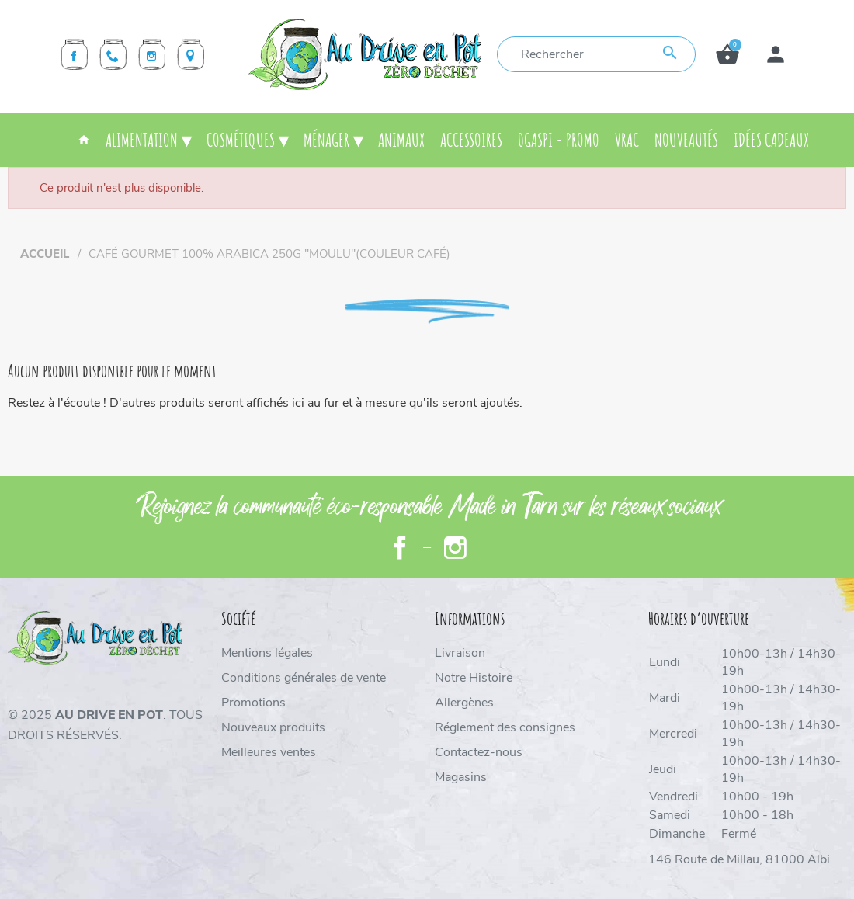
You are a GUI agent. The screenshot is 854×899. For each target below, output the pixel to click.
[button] (727, 54)
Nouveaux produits (273, 727)
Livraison (460, 652)
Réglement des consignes (505, 727)
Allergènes (464, 702)
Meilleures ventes (268, 752)
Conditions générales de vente (303, 677)
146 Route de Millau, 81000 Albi (739, 859)
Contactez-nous (478, 752)
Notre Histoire (473, 677)
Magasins (461, 777)
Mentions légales (267, 652)
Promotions (253, 702)
